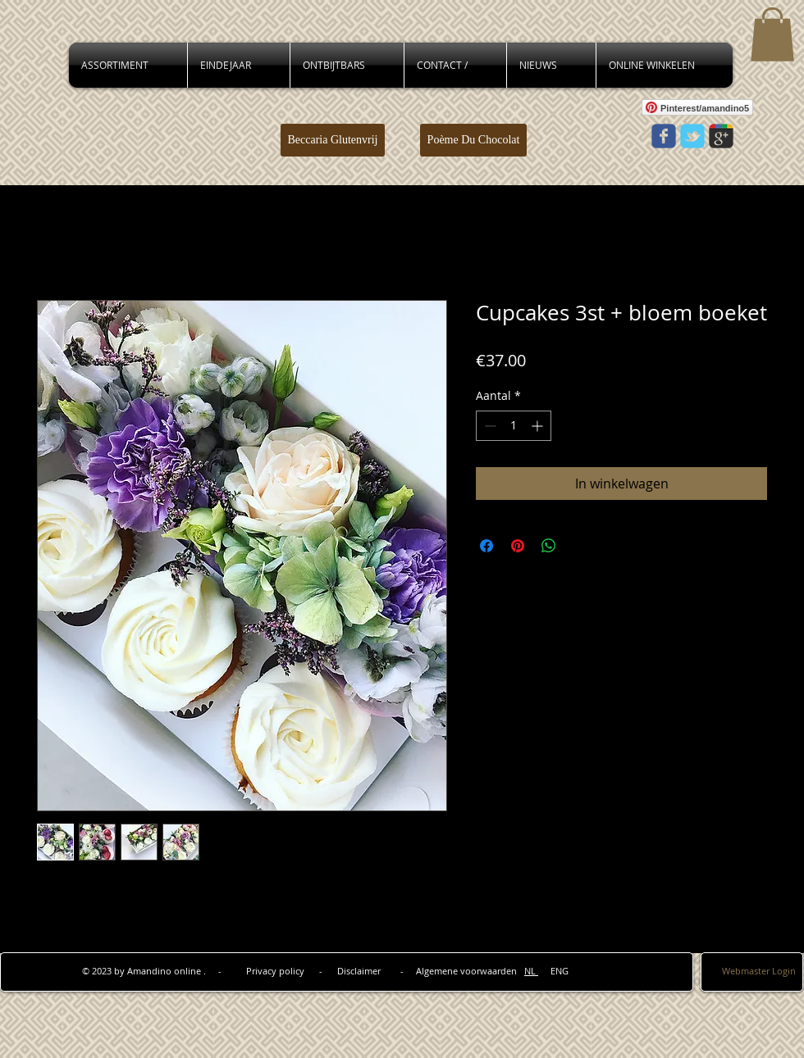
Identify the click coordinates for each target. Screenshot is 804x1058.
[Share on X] (580, 546)
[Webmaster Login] (758, 971)
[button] (772, 34)
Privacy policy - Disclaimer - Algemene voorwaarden (385, 971)
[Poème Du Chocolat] (473, 140)
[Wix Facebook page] (663, 136)
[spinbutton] (513, 425)
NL (531, 971)
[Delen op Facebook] (486, 546)
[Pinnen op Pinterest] (518, 546)
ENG (553, 971)
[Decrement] (488, 425)
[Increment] (538, 425)
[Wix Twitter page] (692, 136)
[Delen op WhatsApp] (549, 546)
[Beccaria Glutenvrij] (333, 140)
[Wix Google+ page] (721, 136)
